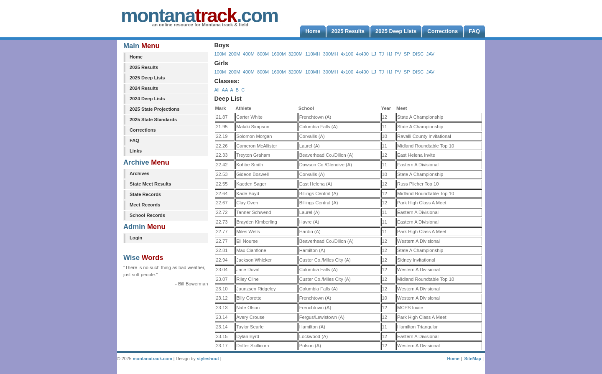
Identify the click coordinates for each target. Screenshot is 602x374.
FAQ (134, 140)
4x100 (347, 53)
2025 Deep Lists (147, 77)
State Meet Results (150, 183)
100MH (312, 71)
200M (234, 53)
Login (136, 237)
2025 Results (144, 67)
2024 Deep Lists (147, 98)
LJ (373, 53)
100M (220, 53)
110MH (312, 53)
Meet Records (145, 204)
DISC (418, 53)
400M (249, 53)
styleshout (208, 358)
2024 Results (144, 88)
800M (263, 53)
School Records (147, 215)
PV (398, 53)
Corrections (143, 129)
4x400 (362, 53)
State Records (145, 194)
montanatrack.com (152, 358)
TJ (381, 53)
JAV (430, 53)
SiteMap (473, 358)
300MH (330, 53)
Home (136, 56)
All (216, 89)
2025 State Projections (154, 109)
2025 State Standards (153, 119)
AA (224, 89)
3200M (295, 53)
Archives (139, 173)
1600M (278, 53)
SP (407, 53)
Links (136, 150)
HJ (390, 53)
